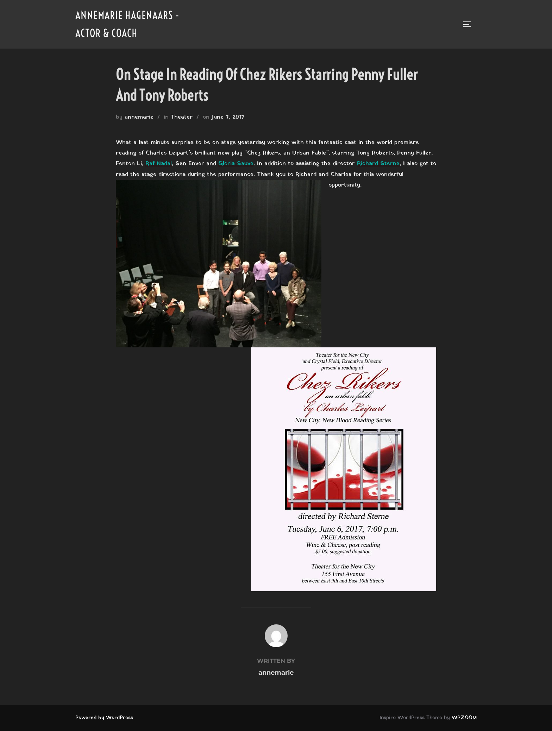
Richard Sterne (378, 163)
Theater (182, 117)
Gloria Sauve (235, 163)
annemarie (139, 117)
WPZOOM (464, 717)
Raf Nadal (158, 163)
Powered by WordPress (104, 717)
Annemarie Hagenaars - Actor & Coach (127, 24)
